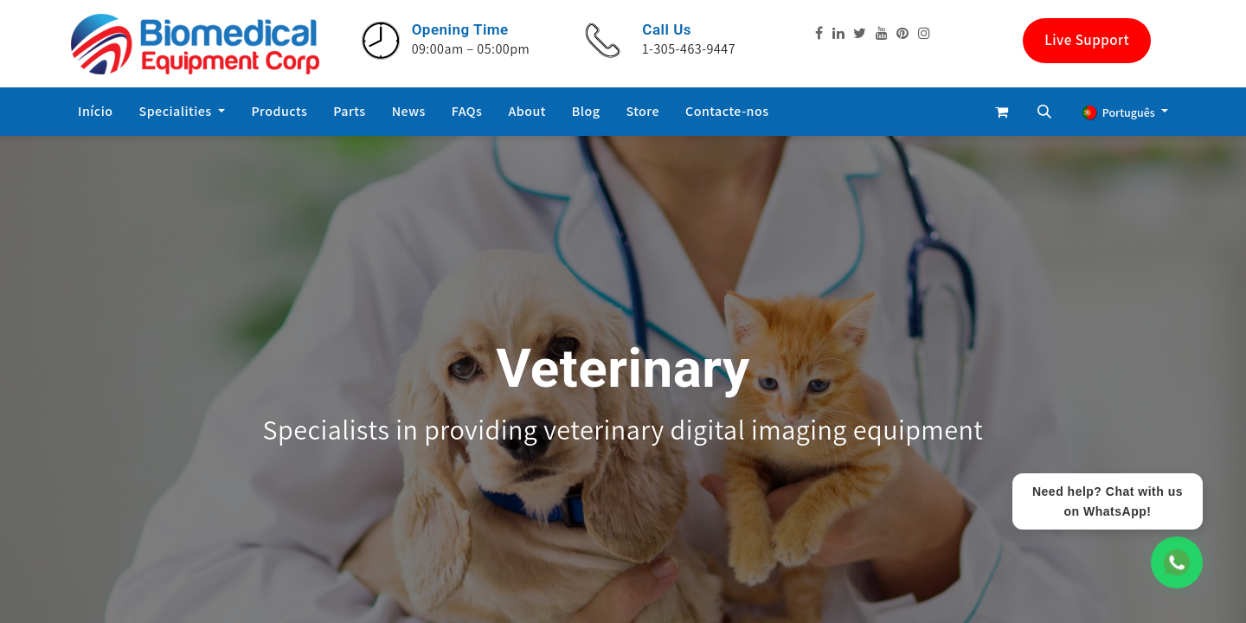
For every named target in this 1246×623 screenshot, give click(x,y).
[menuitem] (95, 111)
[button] (1044, 111)
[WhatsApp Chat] (1177, 562)
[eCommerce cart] (1001, 111)
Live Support (1086, 39)
